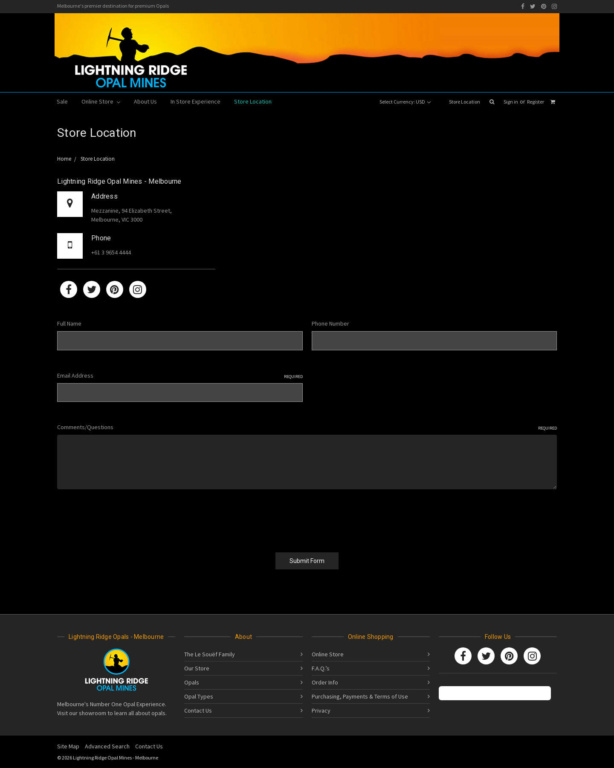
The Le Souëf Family (209, 654)
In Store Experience (195, 101)
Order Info (325, 682)
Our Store (196, 668)
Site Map (68, 746)
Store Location (464, 101)
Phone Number (330, 323)
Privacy (321, 710)
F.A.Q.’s (321, 668)
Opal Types (198, 696)
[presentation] (122, 517)
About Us (145, 101)
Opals (191, 682)
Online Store (100, 101)
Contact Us (198, 710)
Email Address (180, 376)
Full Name (69, 323)
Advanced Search (107, 746)
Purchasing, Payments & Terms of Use (360, 696)
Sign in (511, 101)
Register (535, 101)
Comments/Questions (307, 427)
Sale (62, 101)
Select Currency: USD (405, 101)
